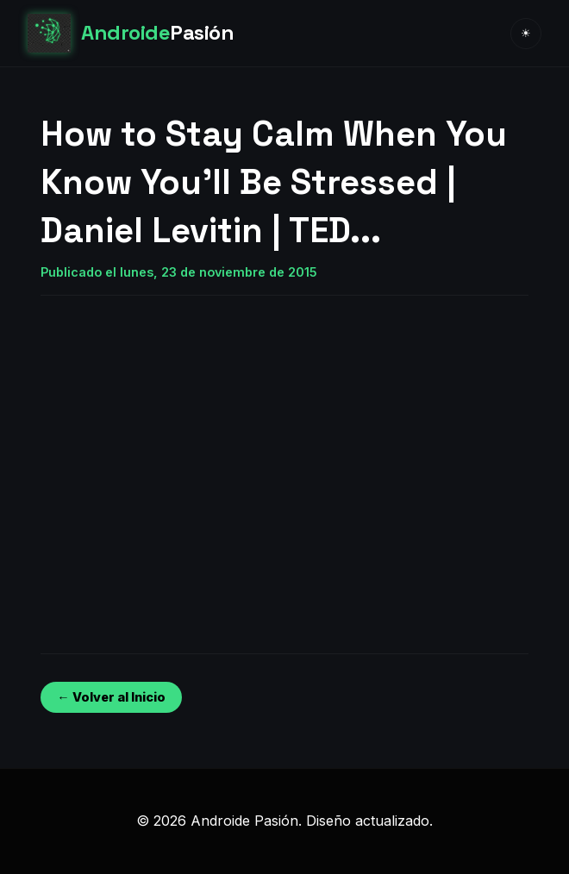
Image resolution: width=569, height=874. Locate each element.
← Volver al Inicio (111, 697)
